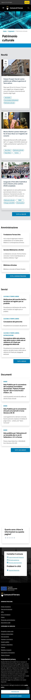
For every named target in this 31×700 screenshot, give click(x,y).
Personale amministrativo (8, 624)
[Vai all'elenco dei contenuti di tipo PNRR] (20, 200)
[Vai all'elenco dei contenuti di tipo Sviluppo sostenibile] (9, 203)
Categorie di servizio (8, 630)
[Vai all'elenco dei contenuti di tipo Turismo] (16, 153)
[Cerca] (29, 8)
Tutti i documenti (20, 450)
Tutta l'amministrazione (18, 276)
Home (4, 31)
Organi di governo (6, 611)
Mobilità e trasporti (6, 654)
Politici (3, 621)
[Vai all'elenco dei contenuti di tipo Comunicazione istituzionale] (11, 100)
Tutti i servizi (21, 361)
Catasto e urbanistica (7, 649)
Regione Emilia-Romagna (6, 2)
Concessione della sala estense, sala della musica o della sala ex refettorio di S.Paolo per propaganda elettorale (14, 341)
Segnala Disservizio (13, 574)
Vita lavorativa (5, 641)
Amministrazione (7, 606)
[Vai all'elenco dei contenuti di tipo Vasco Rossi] (7, 150)
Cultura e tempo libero (7, 638)
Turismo (3, 651)
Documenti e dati (5, 627)
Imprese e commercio (7, 643)
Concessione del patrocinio (12, 321)
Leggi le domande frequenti (15, 561)
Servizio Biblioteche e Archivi (13, 249)
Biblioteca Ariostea (10, 265)
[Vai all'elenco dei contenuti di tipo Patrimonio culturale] (9, 103)
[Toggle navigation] (3, 8)
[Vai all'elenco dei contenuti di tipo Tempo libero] (7, 153)
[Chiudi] (29, 658)
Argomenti (11, 31)
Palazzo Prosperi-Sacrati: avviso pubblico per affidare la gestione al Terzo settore (14, 81)
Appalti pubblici (5, 646)
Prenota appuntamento (14, 567)
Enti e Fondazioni (5, 619)
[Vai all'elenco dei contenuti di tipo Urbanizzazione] (20, 203)
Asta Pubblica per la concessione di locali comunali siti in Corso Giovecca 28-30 (14, 410)
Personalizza (15, 692)
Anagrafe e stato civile (7, 635)
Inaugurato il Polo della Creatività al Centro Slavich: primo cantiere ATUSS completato (15, 184)
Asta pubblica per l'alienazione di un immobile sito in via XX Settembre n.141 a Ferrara (14, 435)
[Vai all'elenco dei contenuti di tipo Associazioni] (7, 98)
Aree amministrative (6, 613)
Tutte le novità (21, 214)
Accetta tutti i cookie (16, 696)
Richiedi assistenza (13, 564)
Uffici (2, 616)
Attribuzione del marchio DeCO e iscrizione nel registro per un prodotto (14, 301)
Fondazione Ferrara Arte (12, 234)
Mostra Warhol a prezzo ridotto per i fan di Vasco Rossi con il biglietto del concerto (15, 134)
